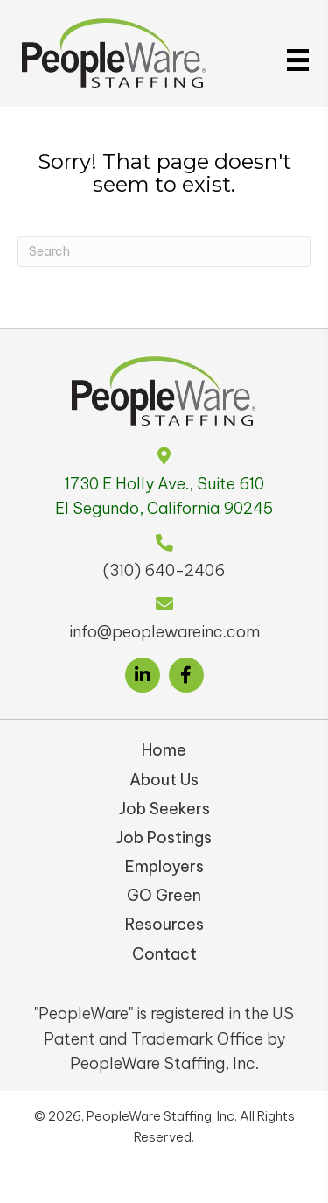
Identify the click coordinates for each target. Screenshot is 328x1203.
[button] (142, 675)
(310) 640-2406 (164, 570)
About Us (164, 780)
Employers (164, 866)
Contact (164, 954)
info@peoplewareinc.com (164, 632)
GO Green (164, 895)
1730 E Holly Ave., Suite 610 (164, 484)
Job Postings (164, 837)
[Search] (164, 251)
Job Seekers (164, 808)
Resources (164, 924)
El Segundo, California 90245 (164, 508)
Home (164, 750)
